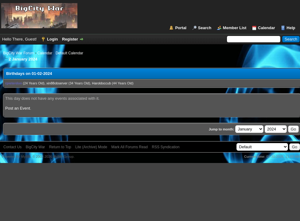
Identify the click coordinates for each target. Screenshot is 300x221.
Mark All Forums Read (129, 147)
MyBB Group (63, 156)
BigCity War (35, 147)
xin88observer (57, 83)
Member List (235, 27)
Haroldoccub (101, 83)
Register (70, 39)
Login (52, 39)
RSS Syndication (166, 147)
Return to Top (60, 147)
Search (204, 27)
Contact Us (12, 147)
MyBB (25, 156)
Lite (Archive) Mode (91, 147)
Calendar (266, 27)
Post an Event (17, 108)
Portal (180, 27)
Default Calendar (69, 53)
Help (290, 27)
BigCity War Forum (18, 53)
